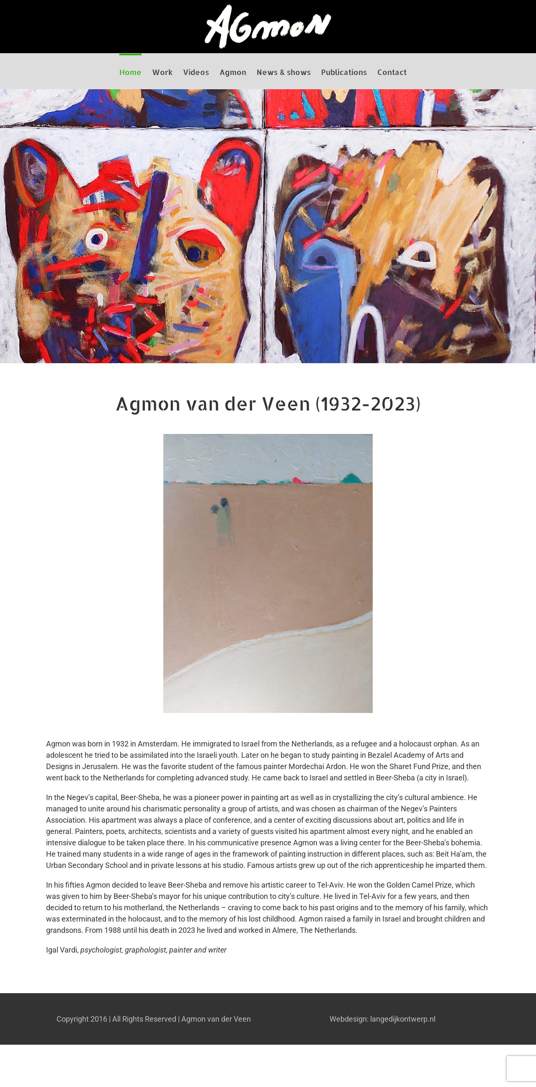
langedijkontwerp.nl (403, 1019)
